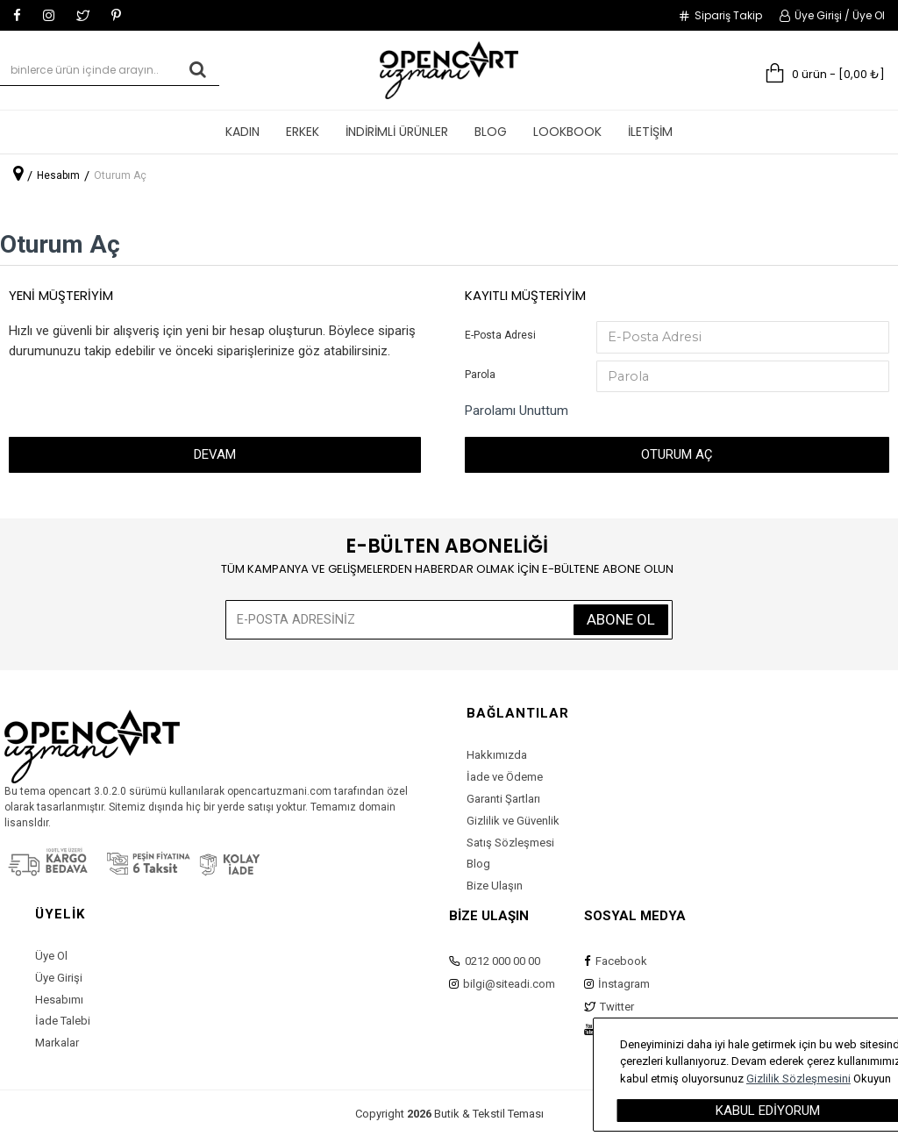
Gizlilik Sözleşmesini (844, 1078)
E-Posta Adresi (500, 335)
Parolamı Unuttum (516, 413)
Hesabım (58, 175)
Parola (480, 375)
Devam (215, 457)
